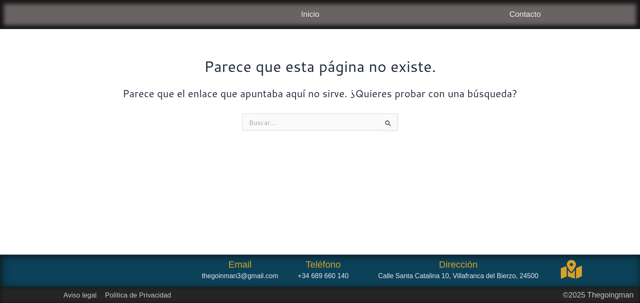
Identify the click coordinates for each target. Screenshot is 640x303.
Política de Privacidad (141, 295)
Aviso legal (78, 295)
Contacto (524, 15)
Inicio (309, 15)
